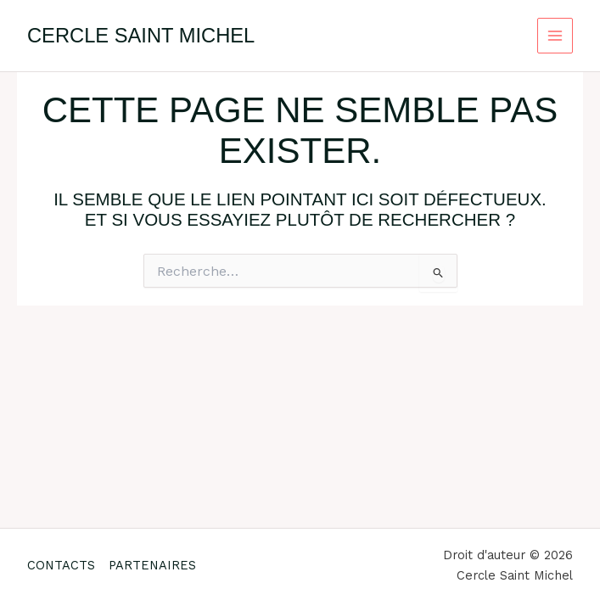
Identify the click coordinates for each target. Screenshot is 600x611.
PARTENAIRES (152, 565)
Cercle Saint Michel (141, 36)
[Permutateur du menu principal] (555, 36)
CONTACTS (61, 565)
